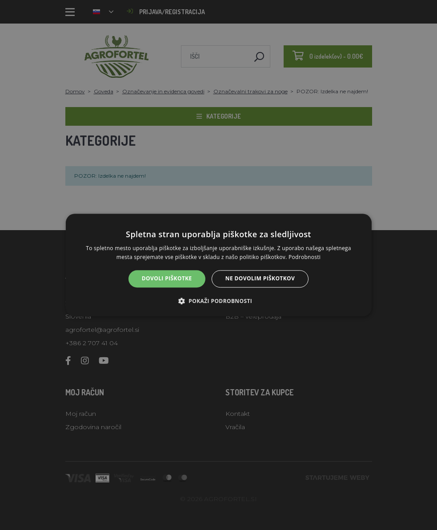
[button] (218, 300)
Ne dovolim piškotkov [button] (260, 279)
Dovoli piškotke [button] (167, 279)
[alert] (218, 265)
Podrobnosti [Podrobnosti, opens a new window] (305, 257)
